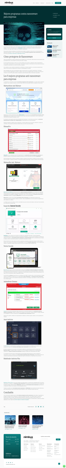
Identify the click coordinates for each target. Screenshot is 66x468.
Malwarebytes (21, 114)
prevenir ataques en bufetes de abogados (21, 399)
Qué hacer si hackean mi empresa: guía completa (23, 426)
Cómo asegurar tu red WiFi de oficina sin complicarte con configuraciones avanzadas (10, 426)
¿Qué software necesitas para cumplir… (57, 51)
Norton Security (6, 269)
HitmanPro (5, 155)
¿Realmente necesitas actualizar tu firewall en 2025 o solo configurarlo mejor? (37, 426)
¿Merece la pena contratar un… (55, 46)
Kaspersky (6, 235)
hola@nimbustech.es (15, 455)
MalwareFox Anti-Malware (8, 192)
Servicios (37, 2)
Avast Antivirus (7, 345)
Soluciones (43, 2)
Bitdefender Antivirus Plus (8, 382)
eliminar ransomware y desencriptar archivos (17, 53)
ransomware (20, 47)
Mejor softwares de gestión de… (56, 55)
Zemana (5, 311)
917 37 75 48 (8, 455)
